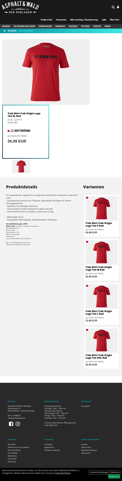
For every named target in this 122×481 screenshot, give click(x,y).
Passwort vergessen (52, 450)
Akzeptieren (114, 476)
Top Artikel (85, 26)
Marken (108, 26)
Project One (46, 19)
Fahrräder (6, 26)
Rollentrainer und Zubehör (24, 26)
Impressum (85, 453)
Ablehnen (115, 472)
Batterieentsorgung (89, 450)
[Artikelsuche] (113, 7)
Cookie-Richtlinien (62, 473)
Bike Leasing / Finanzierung (84, 19)
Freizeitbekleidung (26, 31)
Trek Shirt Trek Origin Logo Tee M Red (99, 268)
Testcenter (61, 19)
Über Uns (115, 19)
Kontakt (84, 444)
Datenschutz (86, 447)
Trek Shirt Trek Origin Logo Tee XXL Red (99, 356)
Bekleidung (73, 26)
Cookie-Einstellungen (99, 472)
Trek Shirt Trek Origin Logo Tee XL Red (24, 115)
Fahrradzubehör (45, 26)
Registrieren (49, 447)
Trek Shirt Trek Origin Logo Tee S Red (99, 224)
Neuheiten (97, 26)
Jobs (104, 19)
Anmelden (48, 444)
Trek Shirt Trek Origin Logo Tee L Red (99, 312)
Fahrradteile (60, 26)
